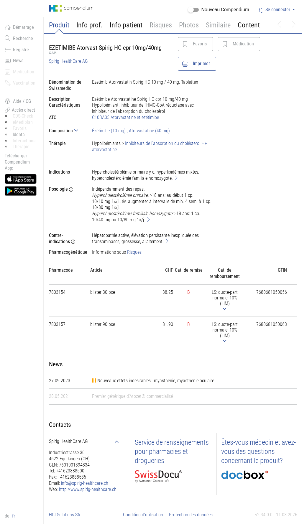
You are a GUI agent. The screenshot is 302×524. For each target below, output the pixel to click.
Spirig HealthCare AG (68, 61)
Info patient (126, 25)
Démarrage (19, 27)
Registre (17, 49)
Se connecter (274, 10)
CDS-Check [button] (23, 116)
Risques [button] (161, 25)
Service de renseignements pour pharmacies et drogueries (172, 451)
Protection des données (191, 515)
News (14, 60)
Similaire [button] (218, 25)
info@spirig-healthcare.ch (84, 483)
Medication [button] (19, 72)
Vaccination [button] (20, 83)
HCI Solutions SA (64, 515)
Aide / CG (18, 101)
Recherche (19, 38)
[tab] (66, 131)
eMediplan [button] (23, 122)
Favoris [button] (20, 128)
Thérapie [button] (21, 146)
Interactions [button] (24, 141)
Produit (59, 25)
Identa (19, 134)
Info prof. (89, 25)
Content (249, 25)
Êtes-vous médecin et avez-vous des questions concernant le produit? (258, 451)
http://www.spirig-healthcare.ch (87, 489)
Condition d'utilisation (143, 515)
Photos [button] (189, 25)
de (8, 516)
